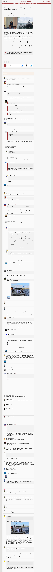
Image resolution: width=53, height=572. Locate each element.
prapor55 (8, 221)
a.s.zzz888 (7, 452)
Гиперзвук (7, 468)
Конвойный (7, 399)
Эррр (6, 408)
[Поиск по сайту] (49, 3)
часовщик (7, 461)
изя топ (7, 404)
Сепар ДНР (9, 175)
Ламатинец (8, 146)
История (22, 3)
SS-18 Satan (7, 438)
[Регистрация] (47, 1)
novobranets (8, 317)
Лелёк (9, 334)
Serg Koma (8, 100)
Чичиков (8, 196)
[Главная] (3, 3)
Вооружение (18, 3)
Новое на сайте (37, 3)
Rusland (8, 369)
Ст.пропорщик (10, 250)
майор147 (8, 162)
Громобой (8, 81)
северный (8, 262)
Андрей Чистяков (8, 118)
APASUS (8, 91)
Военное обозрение (6, 5)
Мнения (26, 3)
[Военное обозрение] (26, 1)
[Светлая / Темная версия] (47, 3)
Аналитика (29, 3)
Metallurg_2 (8, 329)
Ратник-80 (8, 215)
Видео (33, 3)
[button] (43, 1)
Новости (14, 3)
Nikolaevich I (8, 301)
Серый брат (8, 270)
